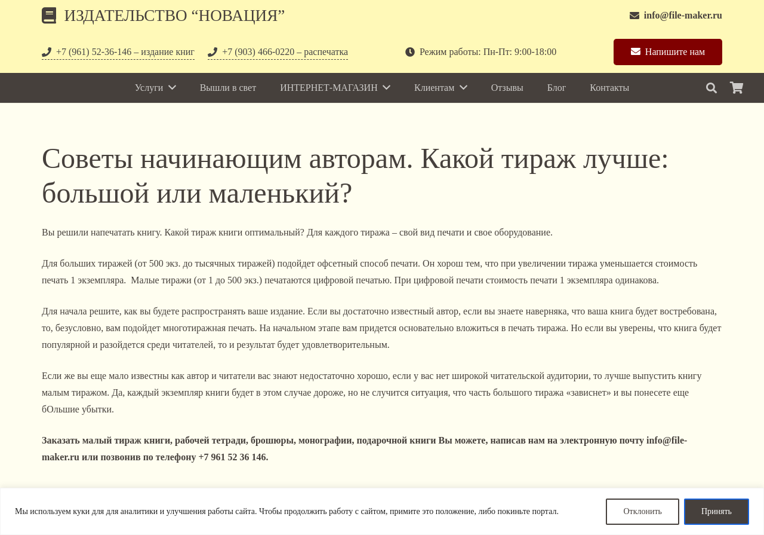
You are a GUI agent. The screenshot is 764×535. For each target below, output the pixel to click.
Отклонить (642, 511)
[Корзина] (736, 88)
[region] (382, 511)
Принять (716, 511)
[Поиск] (711, 88)
